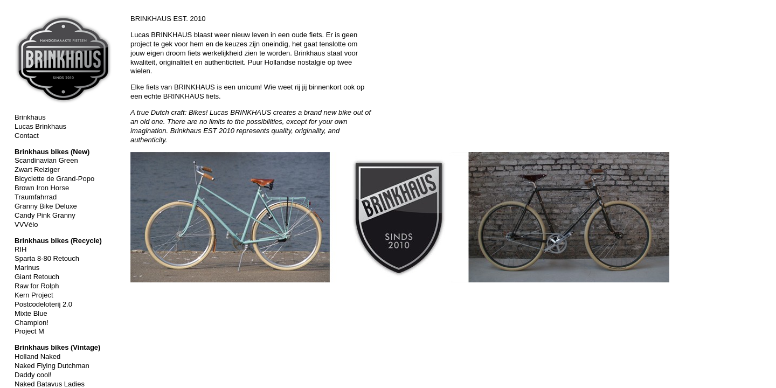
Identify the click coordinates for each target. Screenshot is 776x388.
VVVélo (26, 224)
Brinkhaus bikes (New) (52, 152)
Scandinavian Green (46, 160)
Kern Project (34, 295)
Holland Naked (37, 356)
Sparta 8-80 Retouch (47, 258)
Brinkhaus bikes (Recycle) (58, 241)
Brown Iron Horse (42, 188)
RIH (20, 249)
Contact (27, 135)
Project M (29, 331)
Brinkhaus (30, 117)
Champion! (31, 322)
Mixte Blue (31, 313)
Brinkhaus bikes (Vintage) (57, 347)
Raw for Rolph (37, 286)
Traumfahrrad (36, 197)
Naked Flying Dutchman (52, 366)
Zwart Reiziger (37, 169)
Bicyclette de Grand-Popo (54, 179)
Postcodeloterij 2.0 (43, 304)
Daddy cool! (33, 375)
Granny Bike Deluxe (46, 206)
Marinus (27, 268)
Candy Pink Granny (45, 215)
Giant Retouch (37, 277)
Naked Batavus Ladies (50, 384)
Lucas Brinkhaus (40, 126)
